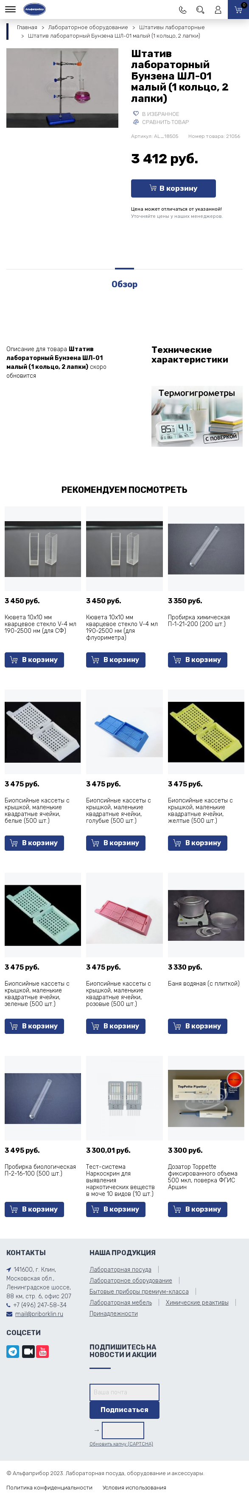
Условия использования (134, 1487)
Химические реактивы (197, 1302)
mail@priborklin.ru (39, 1314)
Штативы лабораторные (172, 27)
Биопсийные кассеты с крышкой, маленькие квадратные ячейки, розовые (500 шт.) (118, 994)
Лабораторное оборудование (88, 27)
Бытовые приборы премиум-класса (139, 1291)
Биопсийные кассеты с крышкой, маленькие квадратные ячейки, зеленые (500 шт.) (37, 994)
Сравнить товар (161, 122)
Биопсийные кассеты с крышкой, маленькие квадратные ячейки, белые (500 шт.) (37, 810)
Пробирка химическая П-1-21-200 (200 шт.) (199, 621)
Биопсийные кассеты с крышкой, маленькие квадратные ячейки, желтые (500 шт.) (200, 810)
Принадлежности (114, 1313)
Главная (27, 27)
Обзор (124, 284)
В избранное (156, 114)
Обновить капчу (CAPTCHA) (121, 1444)
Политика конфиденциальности (49, 1487)
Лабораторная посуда (120, 1269)
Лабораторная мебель (121, 1302)
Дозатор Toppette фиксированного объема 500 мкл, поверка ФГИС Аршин (203, 1177)
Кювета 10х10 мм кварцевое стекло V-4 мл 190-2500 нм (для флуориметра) (122, 627)
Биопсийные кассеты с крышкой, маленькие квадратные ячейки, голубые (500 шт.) (118, 810)
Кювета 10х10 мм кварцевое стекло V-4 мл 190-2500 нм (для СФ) (40, 624)
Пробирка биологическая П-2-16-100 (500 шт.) (40, 1170)
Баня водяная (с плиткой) (204, 983)
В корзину (173, 188)
